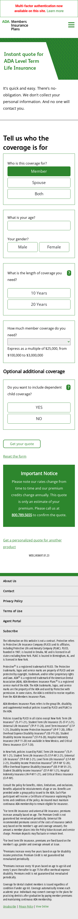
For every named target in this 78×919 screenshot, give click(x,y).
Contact (8, 591)
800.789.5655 (22, 515)
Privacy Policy (12, 601)
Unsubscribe (9, 906)
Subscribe (10, 631)
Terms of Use (12, 611)
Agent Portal (12, 621)
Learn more (55, 11)
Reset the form (14, 456)
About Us (9, 581)
